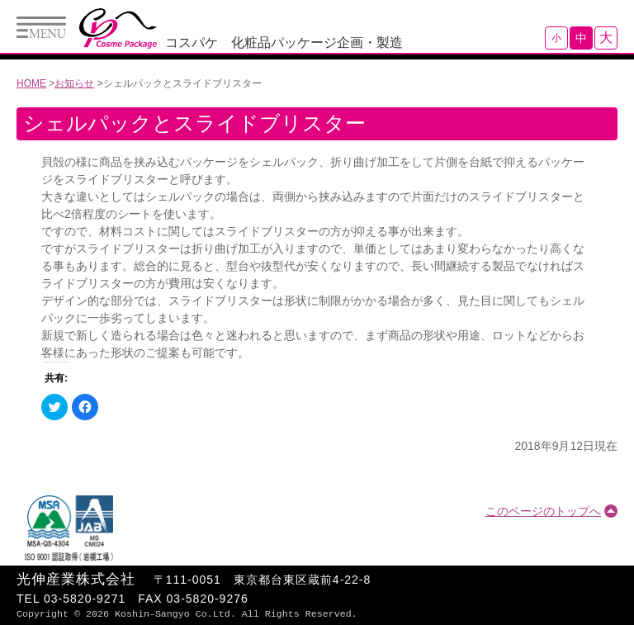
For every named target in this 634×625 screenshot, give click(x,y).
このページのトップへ (543, 511)
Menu (41, 27)
